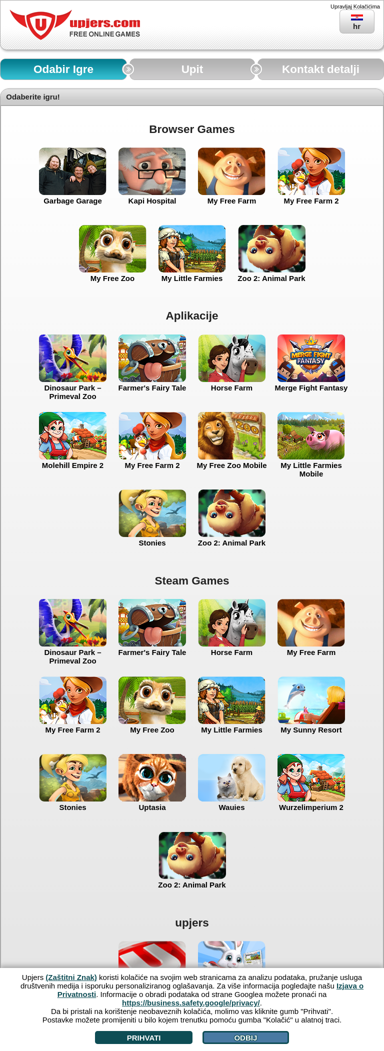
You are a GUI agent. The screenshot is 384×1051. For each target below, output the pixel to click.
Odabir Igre (64, 69)
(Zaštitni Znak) (71, 977)
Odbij (245, 1038)
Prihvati (144, 1038)
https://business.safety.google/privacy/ (191, 1002)
